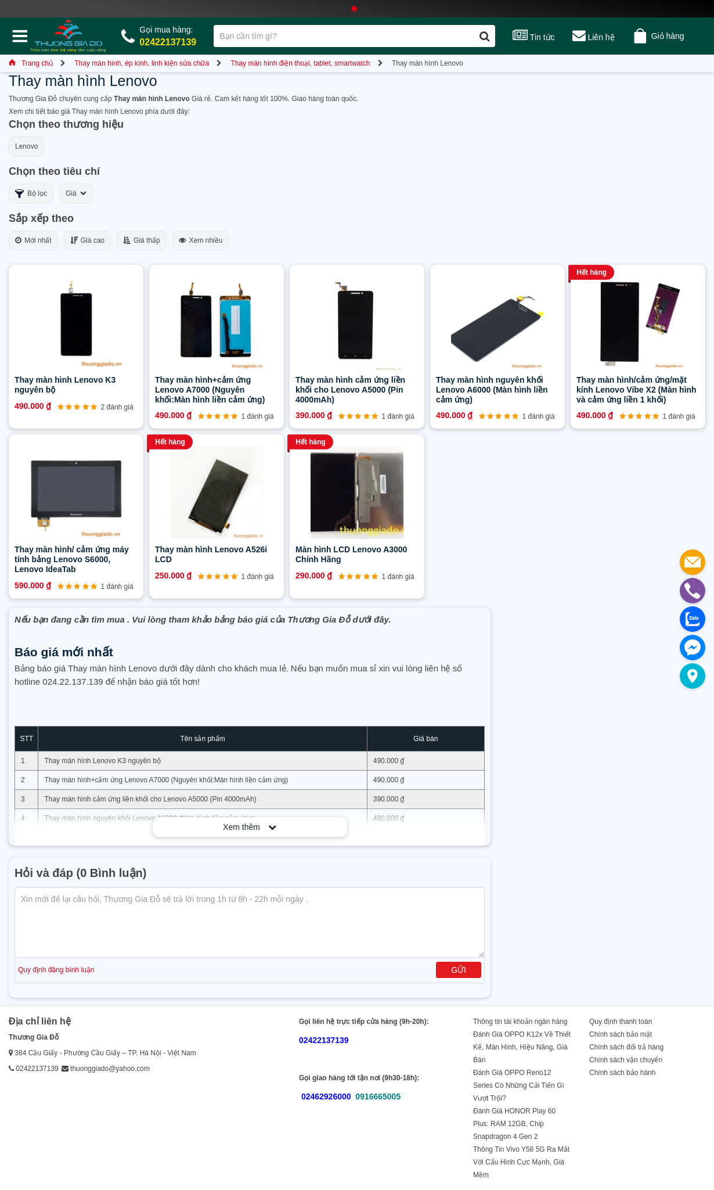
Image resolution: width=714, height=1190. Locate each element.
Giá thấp (141, 240)
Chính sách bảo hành (622, 1073)
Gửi (458, 970)
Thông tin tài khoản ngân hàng (520, 1022)
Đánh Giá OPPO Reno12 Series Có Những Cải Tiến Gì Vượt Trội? (518, 1085)
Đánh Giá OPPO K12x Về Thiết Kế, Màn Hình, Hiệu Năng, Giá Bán (522, 1047)
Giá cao (87, 240)
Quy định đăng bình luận (56, 970)
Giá (76, 193)
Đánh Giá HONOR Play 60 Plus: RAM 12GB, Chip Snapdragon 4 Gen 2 (514, 1124)
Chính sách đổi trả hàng (626, 1047)
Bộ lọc (31, 193)
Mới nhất (33, 240)
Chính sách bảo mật (620, 1034)
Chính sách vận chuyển (625, 1060)
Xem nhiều (201, 240)
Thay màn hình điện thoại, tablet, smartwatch (300, 63)
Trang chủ (31, 63)
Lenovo (26, 146)
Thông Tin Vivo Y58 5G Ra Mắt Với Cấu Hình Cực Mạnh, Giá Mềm (521, 1162)
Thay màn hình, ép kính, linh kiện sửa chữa (141, 63)
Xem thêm (249, 827)
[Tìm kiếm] (484, 36)
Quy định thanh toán (620, 1022)
